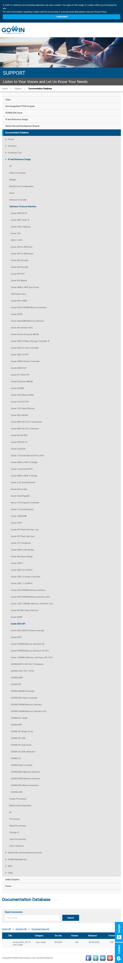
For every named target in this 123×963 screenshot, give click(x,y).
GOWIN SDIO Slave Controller (24, 698)
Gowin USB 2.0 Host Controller (25, 348)
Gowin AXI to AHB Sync (22, 247)
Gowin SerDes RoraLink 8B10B (25, 334)
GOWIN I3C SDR (18, 738)
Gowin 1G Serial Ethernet (22, 509)
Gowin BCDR (16, 314)
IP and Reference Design (19, 159)
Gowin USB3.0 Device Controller (25, 361)
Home (5, 88)
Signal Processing (17, 825)
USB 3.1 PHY (16, 240)
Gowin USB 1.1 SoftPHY (22, 583)
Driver (12, 193)
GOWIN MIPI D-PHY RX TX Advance (27, 664)
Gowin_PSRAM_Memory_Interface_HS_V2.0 (31, 657)
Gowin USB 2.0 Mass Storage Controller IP (30, 341)
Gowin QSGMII (17, 388)
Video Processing (17, 839)
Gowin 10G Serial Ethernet (23, 408)
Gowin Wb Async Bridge (22, 556)
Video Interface (16, 846)
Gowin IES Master (19, 280)
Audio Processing (17, 173)
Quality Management (17, 859)
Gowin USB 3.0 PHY (20, 354)
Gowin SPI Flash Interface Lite (25, 529)
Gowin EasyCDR (18, 449)
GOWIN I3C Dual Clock (21, 745)
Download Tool (15, 152)
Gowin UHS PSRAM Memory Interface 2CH (30, 597)
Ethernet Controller (18, 200)
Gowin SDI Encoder (19, 260)
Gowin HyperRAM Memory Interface (27, 321)
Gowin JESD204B (19, 516)
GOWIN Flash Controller (22, 765)
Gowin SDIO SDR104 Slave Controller (27, 630)
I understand (61, 16)
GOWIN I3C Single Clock (22, 731)
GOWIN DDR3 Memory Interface (25, 772)
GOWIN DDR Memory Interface (25, 785)
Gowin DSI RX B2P (19, 435)
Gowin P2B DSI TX (19, 442)
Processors (14, 819)
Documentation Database (40, 88)
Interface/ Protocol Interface (22, 206)
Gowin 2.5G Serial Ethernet (23, 482)
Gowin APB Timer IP (20, 220)
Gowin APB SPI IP (19, 213)
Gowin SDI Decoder (19, 267)
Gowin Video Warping (20, 226)
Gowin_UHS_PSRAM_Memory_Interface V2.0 (32, 603)
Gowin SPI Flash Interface (23, 536)
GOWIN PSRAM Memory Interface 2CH (28, 711)
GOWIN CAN (16, 792)
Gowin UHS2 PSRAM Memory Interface (29, 307)
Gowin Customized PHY (22, 469)
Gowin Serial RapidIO (20, 496)
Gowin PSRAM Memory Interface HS (27, 644)
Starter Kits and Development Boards (25, 852)
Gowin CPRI (16, 523)
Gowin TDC (16, 233)
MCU (10, 866)
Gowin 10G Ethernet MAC (22, 395)
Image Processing (17, 799)
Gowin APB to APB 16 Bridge (24, 475)
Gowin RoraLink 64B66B (22, 381)
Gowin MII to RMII (19, 301)
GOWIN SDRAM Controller (23, 691)
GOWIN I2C (16, 758)
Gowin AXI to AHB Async (22, 253)
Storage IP (14, 832)
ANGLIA (49, 958)
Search (70, 918)
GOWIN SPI (16, 684)
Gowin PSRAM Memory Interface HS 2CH (30, 650)
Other (10, 873)
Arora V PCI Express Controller (25, 502)
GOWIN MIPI (16, 725)
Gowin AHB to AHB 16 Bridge (24, 462)
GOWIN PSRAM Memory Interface (26, 704)
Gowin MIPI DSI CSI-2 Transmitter (26, 422)
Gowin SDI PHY (18, 274)
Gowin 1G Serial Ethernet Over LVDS (27, 455)
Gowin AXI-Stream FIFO (22, 327)
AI (10, 166)
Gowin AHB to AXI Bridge (22, 550)
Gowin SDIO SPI (18, 624)
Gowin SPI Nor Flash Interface (25, 610)
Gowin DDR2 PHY (19, 368)
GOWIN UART (17, 677)
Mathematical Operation (20, 805)
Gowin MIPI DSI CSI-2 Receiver (25, 428)
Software (12, 146)
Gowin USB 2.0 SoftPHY (22, 570)
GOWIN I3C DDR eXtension (23, 751)
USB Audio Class (18, 294)
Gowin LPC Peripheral (21, 543)
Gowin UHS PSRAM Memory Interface (28, 590)
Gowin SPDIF (17, 617)
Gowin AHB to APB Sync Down (25, 287)
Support (18, 88)
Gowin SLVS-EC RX (19, 401)
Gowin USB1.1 (17, 563)
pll (10, 812)
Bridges (12, 179)
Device (11, 139)
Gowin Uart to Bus (19, 489)
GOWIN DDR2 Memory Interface (25, 778)
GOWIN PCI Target (19, 718)
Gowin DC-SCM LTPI (20, 375)
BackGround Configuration (21, 186)
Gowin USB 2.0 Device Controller (25, 576)
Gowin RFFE (16, 637)
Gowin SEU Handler (19, 415)
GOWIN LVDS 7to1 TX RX (22, 671)
